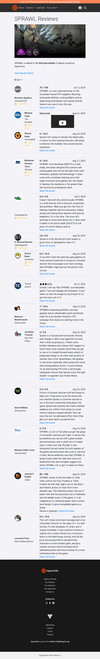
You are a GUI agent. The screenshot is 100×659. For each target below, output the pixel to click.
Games (29, 7)
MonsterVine (20, 410)
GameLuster (20, 322)
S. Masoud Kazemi (23, 242)
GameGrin (29, 259)
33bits (27, 480)
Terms (50, 631)
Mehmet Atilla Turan (24, 450)
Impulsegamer (20, 215)
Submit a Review (50, 579)
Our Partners (50, 582)
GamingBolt (30, 139)
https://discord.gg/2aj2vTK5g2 (64, 1)
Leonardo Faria (21, 538)
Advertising (50, 625)
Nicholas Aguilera (23, 98)
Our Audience (50, 585)
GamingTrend (20, 101)
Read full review (47, 107)
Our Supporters (50, 589)
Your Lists (51, 7)
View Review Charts (24, 73)
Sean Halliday (20, 407)
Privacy (50, 635)
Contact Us (50, 592)
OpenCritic (35, 641)
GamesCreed (20, 453)
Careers (50, 628)
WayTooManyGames (23, 541)
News (21, 7)
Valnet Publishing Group (59, 641)
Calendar (40, 7)
